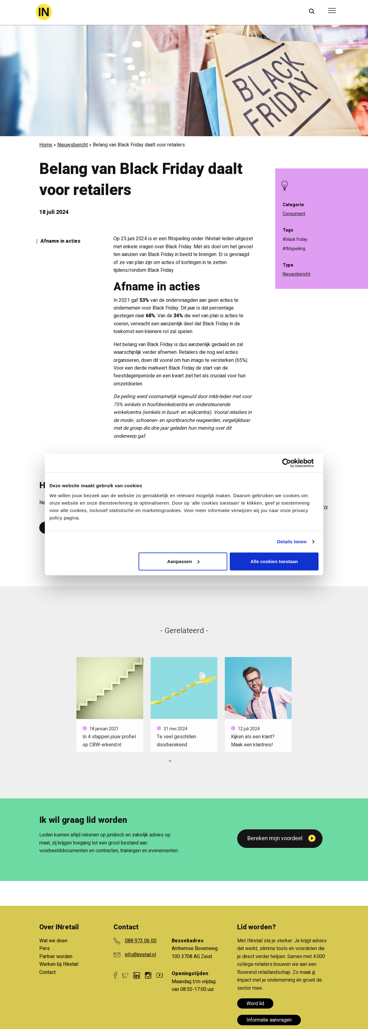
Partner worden (55, 956)
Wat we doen (53, 940)
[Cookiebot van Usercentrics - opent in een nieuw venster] (291, 463)
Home (45, 145)
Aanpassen (183, 561)
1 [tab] (170, 760)
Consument (294, 214)
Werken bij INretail (58, 964)
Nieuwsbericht (72, 145)
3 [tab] (189, 760)
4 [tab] (198, 760)
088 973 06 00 (140, 940)
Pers (44, 948)
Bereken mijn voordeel (274, 838)
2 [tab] (179, 760)
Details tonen (291, 541)
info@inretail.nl (140, 954)
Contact (47, 972)
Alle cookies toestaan (274, 561)
